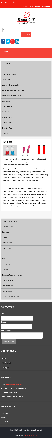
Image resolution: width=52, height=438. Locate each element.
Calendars (5, 232)
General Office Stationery (10, 296)
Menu (5, 52)
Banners (5, 270)
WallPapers (6, 101)
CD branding (6, 63)
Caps (4, 253)
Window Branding (8, 117)
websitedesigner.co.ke (30, 435)
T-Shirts (4, 259)
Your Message (6, 330)
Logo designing (7, 291)
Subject (3, 322)
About (25, 6)
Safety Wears (6, 248)
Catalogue (46, 6)
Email (3, 314)
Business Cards (7, 227)
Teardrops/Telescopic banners (12, 275)
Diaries (4, 237)
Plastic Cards (6, 80)
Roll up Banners (7, 280)
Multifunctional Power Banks (11, 96)
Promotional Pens (8, 69)
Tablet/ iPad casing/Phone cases (13, 90)
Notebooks (5, 133)
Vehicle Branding (7, 106)
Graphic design (7, 112)
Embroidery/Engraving (9, 74)
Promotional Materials (9, 221)
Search (26, 34)
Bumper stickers (7, 123)
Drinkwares (6, 264)
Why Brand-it (35, 6)
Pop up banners (7, 286)
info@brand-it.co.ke (14, 384)
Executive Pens (7, 128)
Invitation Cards (7, 243)
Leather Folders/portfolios (10, 85)
